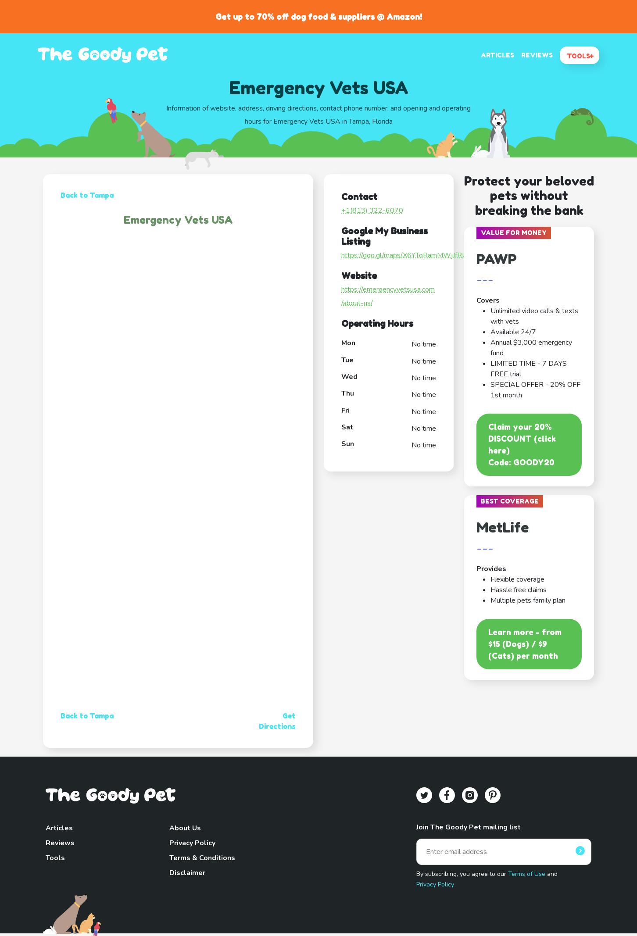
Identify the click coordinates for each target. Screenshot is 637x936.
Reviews (60, 843)
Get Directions (277, 721)
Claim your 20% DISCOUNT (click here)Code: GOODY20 (522, 444)
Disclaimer (187, 873)
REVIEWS (537, 55)
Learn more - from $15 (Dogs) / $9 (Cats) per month (525, 644)
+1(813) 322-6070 (372, 210)
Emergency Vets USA (178, 220)
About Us (185, 828)
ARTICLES (497, 55)
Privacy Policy (192, 843)
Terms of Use (526, 874)
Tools (55, 858)
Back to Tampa (87, 195)
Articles (59, 828)
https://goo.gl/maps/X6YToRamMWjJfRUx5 (408, 255)
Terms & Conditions (202, 858)
